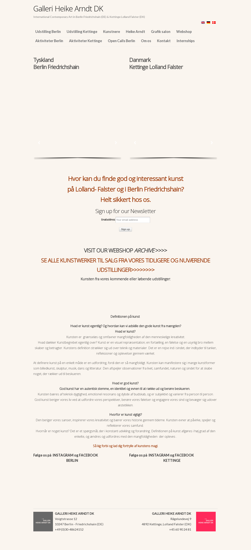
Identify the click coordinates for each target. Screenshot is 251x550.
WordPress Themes (210, 546)
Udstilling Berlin (48, 31)
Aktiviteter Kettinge (85, 41)
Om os (146, 41)
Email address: (125, 220)
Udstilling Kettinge (82, 31)
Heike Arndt (135, 31)
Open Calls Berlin (121, 41)
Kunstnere (111, 31)
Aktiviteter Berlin (49, 41)
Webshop (184, 31)
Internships (185, 41)
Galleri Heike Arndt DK (68, 8)
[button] (39, 143)
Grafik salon (160, 31)
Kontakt (164, 41)
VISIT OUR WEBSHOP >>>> (125, 250)
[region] (77, 97)
